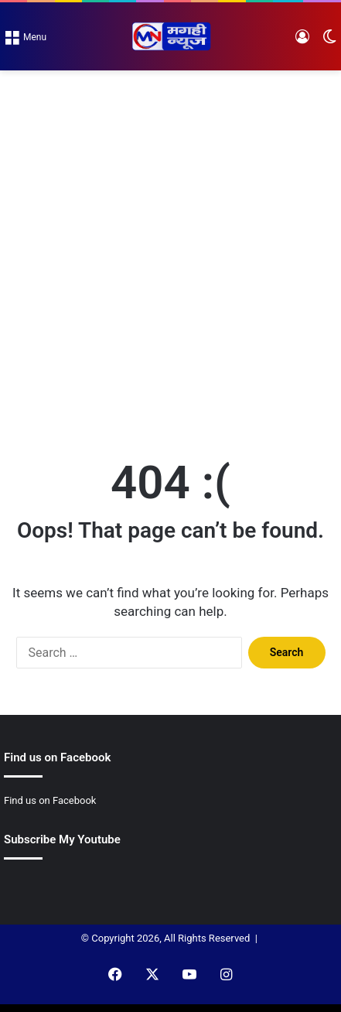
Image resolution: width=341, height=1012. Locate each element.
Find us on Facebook (50, 800)
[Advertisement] (170, 248)
